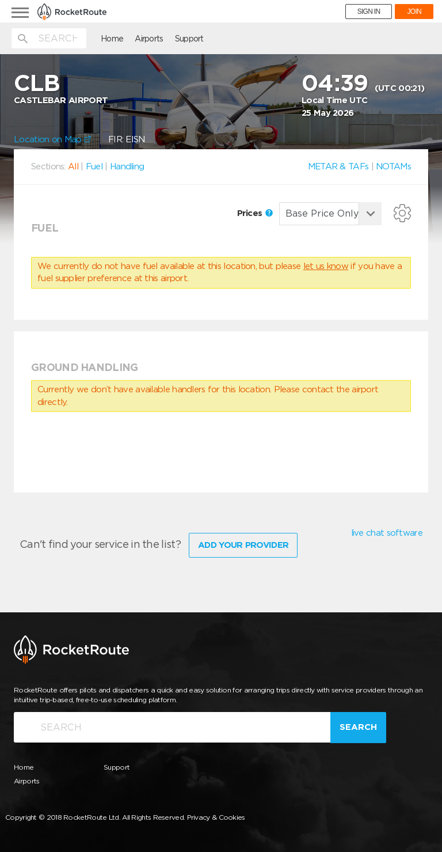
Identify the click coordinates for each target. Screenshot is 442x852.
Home (112, 38)
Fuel (94, 166)
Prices (255, 213)
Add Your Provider (243, 545)
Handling (127, 166)
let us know (325, 266)
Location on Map (52, 139)
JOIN (414, 11)
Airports (149, 38)
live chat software (386, 533)
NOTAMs (393, 166)
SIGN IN (368, 11)
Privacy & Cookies (216, 817)
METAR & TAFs (338, 166)
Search (358, 727)
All (73, 166)
